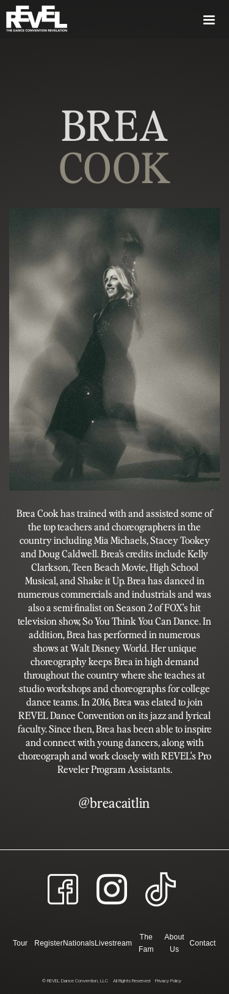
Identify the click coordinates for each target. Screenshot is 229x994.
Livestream (113, 943)
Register (48, 943)
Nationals (79, 943)
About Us (174, 943)
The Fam (146, 943)
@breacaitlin (114, 802)
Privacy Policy (168, 981)
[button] (148, 19)
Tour (20, 943)
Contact (202, 943)
